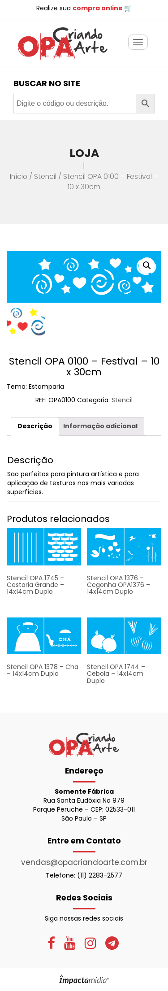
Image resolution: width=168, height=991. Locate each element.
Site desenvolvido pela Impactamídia (84, 979)
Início (18, 176)
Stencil (45, 176)
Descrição (34, 426)
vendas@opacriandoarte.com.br (84, 862)
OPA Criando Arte (63, 43)
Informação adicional (100, 426)
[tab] (35, 426)
